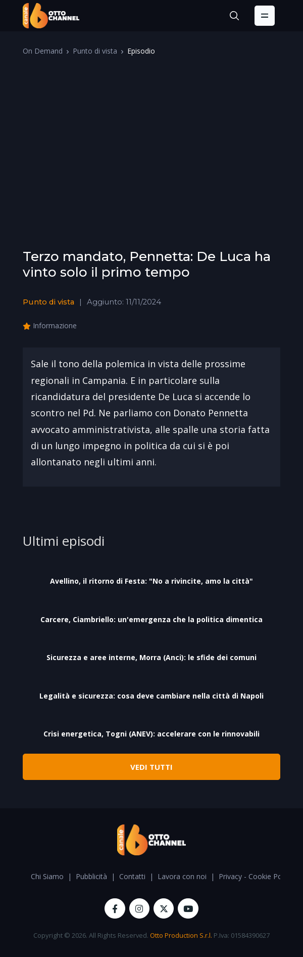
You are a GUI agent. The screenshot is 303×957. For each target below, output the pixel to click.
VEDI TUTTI (151, 767)
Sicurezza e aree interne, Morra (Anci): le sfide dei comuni (151, 657)
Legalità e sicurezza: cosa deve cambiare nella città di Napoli (151, 696)
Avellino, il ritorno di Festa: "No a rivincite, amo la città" (151, 581)
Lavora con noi (182, 876)
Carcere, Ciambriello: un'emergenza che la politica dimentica (151, 619)
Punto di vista (95, 51)
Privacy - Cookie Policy (255, 876)
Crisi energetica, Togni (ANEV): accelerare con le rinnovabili (151, 733)
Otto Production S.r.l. (181, 935)
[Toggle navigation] (265, 16)
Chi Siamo (47, 876)
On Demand (43, 51)
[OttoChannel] (51, 15)
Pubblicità (91, 876)
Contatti (132, 876)
